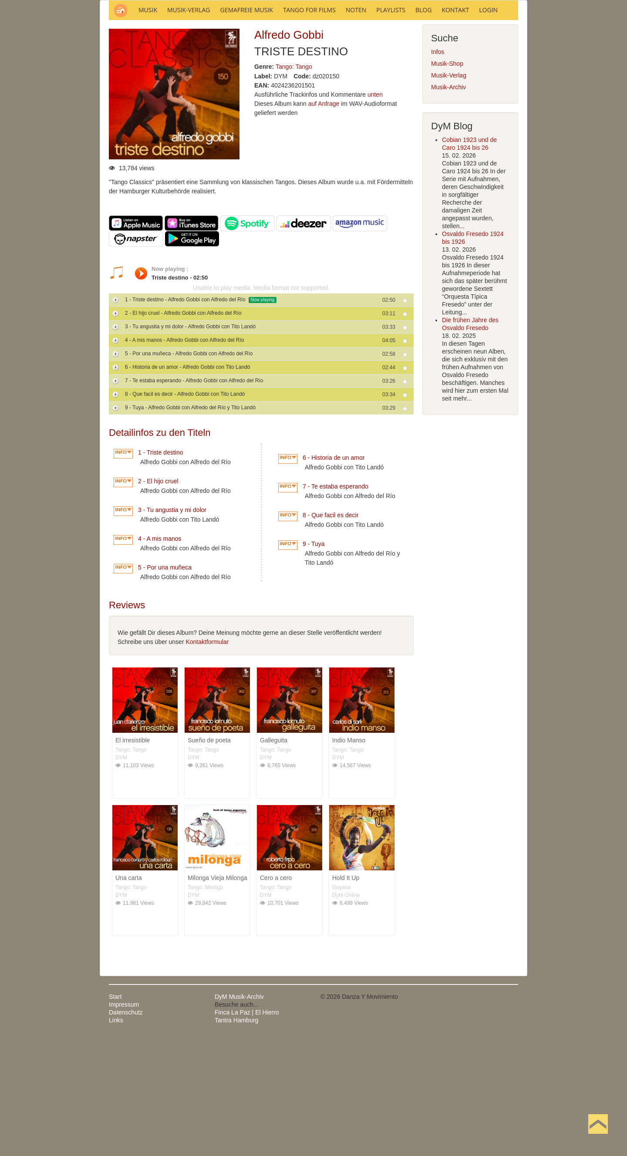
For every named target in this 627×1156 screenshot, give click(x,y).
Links (116, 1137)
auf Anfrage (324, 221)
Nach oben (598, 1137)
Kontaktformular (207, 759)
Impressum (124, 1122)
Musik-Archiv (448, 204)
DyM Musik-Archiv (239, 1114)
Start (115, 1114)
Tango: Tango (294, 184)
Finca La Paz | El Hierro (247, 1129)
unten (375, 212)
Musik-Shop (447, 181)
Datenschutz (126, 1129)
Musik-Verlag (448, 192)
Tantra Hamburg (236, 1137)
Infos (437, 169)
